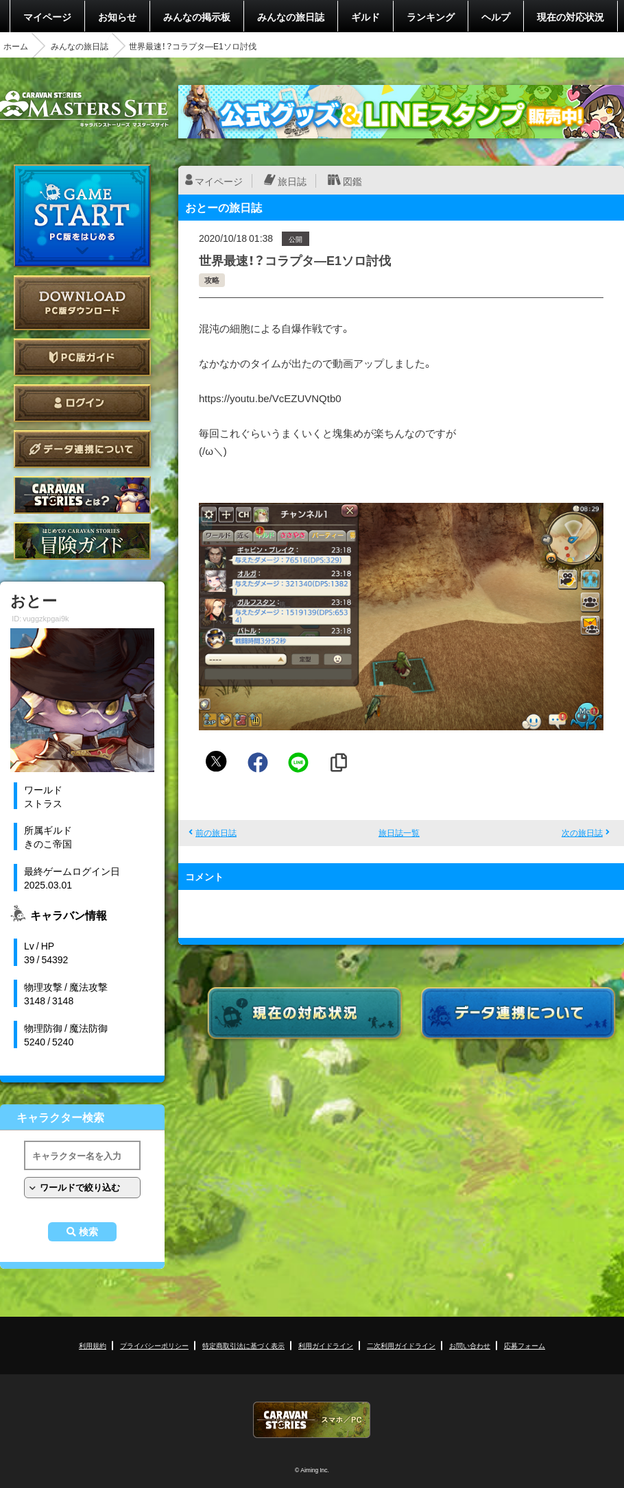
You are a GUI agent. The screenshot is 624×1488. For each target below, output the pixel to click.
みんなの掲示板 (196, 16)
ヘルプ (495, 16)
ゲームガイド (82, 541)
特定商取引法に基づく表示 (243, 1345)
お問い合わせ (469, 1345)
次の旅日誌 (582, 832)
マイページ (47, 16)
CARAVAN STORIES (312, 1420)
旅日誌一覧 (399, 832)
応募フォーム (524, 1345)
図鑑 (352, 181)
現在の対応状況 (570, 16)
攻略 (211, 280)
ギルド (365, 16)
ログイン (82, 403)
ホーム (15, 46)
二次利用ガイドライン (401, 1345)
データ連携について (82, 449)
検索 (88, 1232)
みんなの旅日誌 (290, 16)
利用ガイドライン (325, 1345)
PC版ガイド (82, 357)
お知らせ (117, 16)
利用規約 (92, 1345)
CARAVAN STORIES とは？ (82, 495)
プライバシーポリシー (154, 1345)
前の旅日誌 (216, 832)
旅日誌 (292, 181)
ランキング (431, 16)
